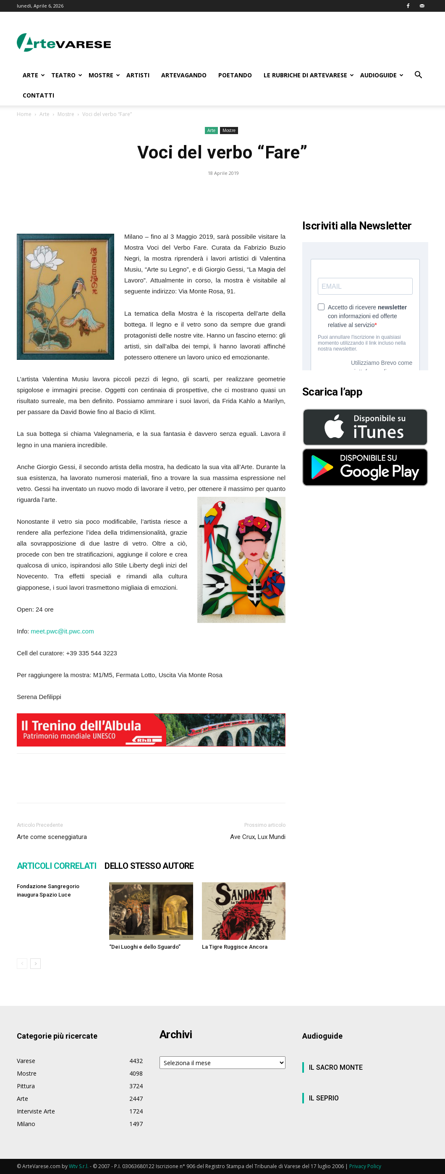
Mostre (66, 114)
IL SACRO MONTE (336, 1067)
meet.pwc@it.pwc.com (62, 631)
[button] (418, 76)
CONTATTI (38, 95)
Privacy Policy (365, 1166)
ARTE (34, 75)
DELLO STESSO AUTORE (149, 866)
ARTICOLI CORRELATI (56, 866)
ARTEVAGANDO (184, 75)
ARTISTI (137, 75)
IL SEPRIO (324, 1098)
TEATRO (66, 75)
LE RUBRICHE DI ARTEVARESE (309, 75)
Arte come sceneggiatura (52, 837)
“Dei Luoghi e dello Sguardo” (145, 947)
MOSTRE (104, 75)
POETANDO (235, 75)
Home (24, 114)
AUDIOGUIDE (381, 75)
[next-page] (35, 963)
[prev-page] (22, 963)
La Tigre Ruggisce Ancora (234, 947)
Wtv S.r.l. (79, 1166)
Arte (44, 114)
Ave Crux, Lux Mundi (257, 837)
